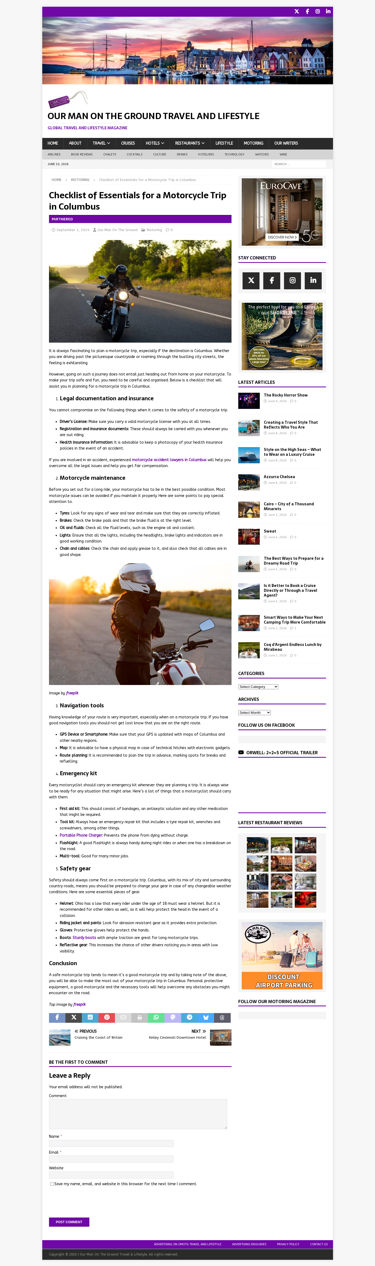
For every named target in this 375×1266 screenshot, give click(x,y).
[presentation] (90, 1199)
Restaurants (187, 143)
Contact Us (319, 1244)
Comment (58, 1095)
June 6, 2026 (277, 482)
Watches (262, 153)
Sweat (270, 530)
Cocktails (134, 153)
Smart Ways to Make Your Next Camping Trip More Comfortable (295, 619)
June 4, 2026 (277, 536)
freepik (72, 692)
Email (54, 1151)
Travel (99, 143)
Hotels (153, 143)
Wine (283, 153)
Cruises (128, 143)
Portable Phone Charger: (81, 835)
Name (54, 1136)
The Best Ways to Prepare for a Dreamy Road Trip (294, 560)
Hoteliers (206, 153)
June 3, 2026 (277, 569)
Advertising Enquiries (249, 1244)
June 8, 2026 (277, 432)
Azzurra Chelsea (279, 476)
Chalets (109, 153)
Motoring (253, 143)
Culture (159, 153)
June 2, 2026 (277, 627)
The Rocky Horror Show (286, 394)
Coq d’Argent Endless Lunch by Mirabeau (293, 646)
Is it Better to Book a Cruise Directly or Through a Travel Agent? (290, 589)
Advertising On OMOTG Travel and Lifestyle (187, 1244)
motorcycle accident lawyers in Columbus (169, 459)
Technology (234, 153)
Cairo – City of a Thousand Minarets (289, 505)
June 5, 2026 (277, 514)
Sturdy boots (84, 937)
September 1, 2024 (73, 229)
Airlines (54, 153)
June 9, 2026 (277, 400)
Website (56, 1167)
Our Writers (286, 143)
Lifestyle (224, 143)
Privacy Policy (288, 1244)
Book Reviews (81, 153)
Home (53, 143)
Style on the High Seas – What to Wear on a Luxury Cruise (292, 451)
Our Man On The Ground (117, 229)
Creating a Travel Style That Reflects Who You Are (291, 424)
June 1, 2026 (277, 655)
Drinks (182, 153)
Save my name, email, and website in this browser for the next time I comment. (125, 1183)
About (75, 143)
